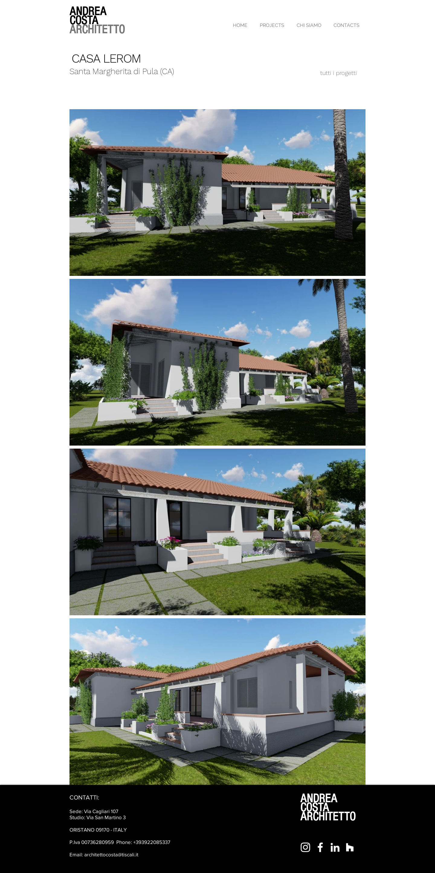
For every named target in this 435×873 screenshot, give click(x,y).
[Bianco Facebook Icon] (320, 847)
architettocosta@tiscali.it (111, 854)
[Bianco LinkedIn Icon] (335, 847)
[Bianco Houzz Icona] (349, 847)
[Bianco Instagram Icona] (305, 847)
